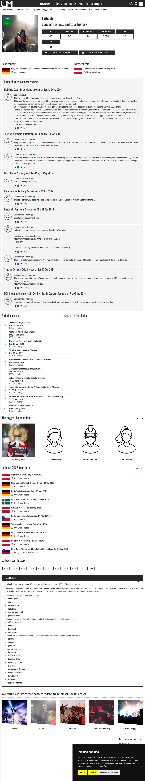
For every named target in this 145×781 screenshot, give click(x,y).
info (90, 9)
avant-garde (13, 599)
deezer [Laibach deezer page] (11, 642)
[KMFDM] (72, 712)
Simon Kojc (19, 95)
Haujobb (11, 679)
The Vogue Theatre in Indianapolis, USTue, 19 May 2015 (25, 342)
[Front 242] (43, 712)
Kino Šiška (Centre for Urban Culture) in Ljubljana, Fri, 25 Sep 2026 (39, 549)
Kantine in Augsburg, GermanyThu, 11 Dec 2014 (22, 333)
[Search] (131, 4)
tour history (81, 9)
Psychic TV (13, 676)
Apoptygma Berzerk (16, 669)
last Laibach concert (17, 591)
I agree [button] (82, 772)
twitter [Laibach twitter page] (10, 626)
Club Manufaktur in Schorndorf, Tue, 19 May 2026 (32, 483)
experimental (13, 605)
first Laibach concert (55, 588)
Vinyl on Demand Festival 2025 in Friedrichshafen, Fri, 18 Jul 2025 (39, 69)
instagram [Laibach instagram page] (12, 632)
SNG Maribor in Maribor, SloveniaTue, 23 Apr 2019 (23, 351)
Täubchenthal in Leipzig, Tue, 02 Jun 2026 (29, 524)
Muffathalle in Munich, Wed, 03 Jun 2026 (29, 532)
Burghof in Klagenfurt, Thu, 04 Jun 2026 (28, 541)
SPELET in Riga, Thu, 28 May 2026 (26, 508)
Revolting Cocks (15, 662)
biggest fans (48, 9)
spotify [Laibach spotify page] (11, 639)
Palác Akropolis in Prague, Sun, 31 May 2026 (30, 516)
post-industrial (14, 616)
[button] (136, 4)
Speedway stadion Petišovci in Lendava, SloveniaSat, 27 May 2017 (30, 361)
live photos (35, 9)
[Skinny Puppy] (130, 712)
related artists (101, 9)
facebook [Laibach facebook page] (12, 629)
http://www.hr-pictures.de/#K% (27, 239)
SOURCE (5, 17)
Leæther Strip (14, 659)
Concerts (70, 3)
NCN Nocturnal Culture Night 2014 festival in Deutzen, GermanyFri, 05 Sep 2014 (36, 398)
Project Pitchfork (15, 683)
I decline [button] (93, 772)
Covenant (12, 652)
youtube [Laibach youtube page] (11, 646)
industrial (12, 609)
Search (83, 3)
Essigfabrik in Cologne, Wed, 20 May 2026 (29, 491)
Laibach (47, 18)
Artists (57, 3)
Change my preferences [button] (109, 772)
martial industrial (15, 612)
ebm (10, 602)
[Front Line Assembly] (101, 712)
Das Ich (11, 666)
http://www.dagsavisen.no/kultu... (28, 284)
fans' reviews (7, 9)
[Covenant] (14, 712)
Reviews (45, 3)
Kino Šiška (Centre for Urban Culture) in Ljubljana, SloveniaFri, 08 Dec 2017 (34, 388)
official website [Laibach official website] (14, 622)
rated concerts (22, 9)
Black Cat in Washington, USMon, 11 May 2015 (21, 407)
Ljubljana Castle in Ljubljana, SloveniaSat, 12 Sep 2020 (25, 370)
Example (96, 3)
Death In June (14, 656)
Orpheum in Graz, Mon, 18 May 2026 (99, 69)
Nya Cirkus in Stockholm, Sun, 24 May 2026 (30, 499)
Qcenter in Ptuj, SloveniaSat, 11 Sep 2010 (19, 324)
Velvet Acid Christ (15, 673)
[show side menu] (141, 4)
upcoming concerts (65, 9)
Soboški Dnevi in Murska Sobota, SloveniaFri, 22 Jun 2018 (27, 379)
